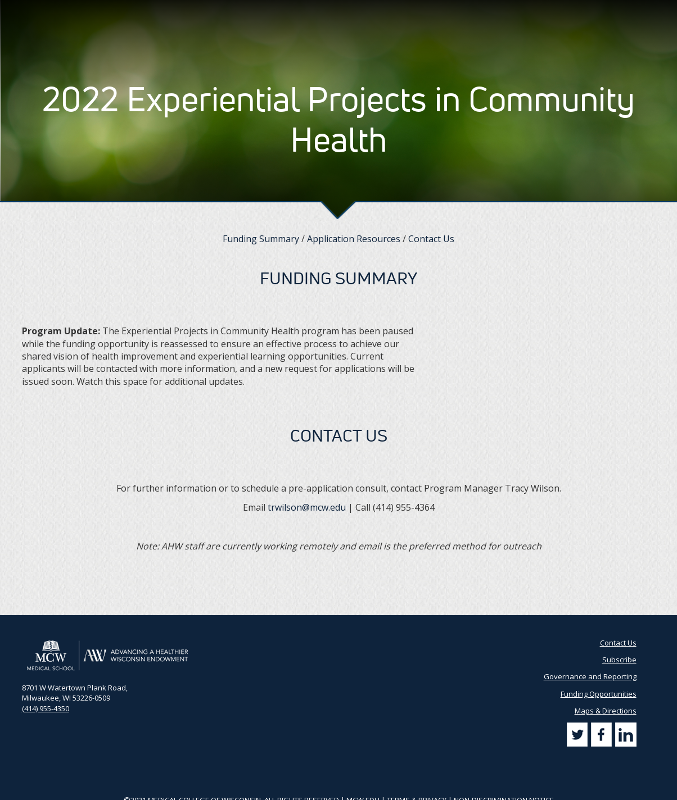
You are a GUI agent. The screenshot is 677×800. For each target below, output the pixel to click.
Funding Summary (261, 239)
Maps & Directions (606, 711)
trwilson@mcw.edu (307, 507)
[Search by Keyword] (596, 11)
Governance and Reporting (590, 676)
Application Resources (353, 239)
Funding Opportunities (599, 694)
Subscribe (530, 11)
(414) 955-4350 (45, 708)
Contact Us (484, 11)
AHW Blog (379, 11)
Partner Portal (430, 11)
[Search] (644, 11)
